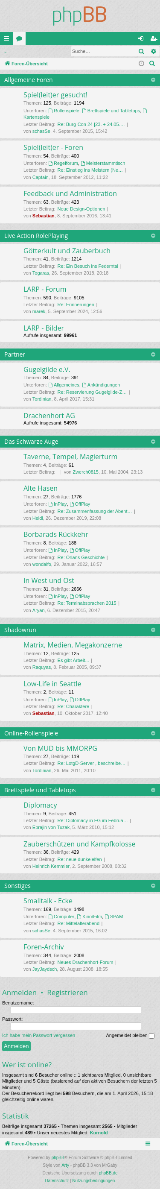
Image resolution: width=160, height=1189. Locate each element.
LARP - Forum (44, 289)
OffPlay (80, 504)
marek (39, 311)
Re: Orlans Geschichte (81, 557)
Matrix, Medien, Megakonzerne (72, 645)
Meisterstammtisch (103, 163)
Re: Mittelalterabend (78, 923)
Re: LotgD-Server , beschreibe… (92, 763)
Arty (65, 1165)
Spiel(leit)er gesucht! (55, 95)
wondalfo (41, 564)
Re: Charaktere (74, 706)
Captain (40, 177)
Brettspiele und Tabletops (111, 110)
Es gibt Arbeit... (73, 660)
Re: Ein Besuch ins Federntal (88, 266)
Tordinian (42, 398)
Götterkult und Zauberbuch (67, 250)
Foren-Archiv (43, 947)
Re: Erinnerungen (76, 304)
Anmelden (19, 51)
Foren (21, 40)
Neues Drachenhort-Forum (85, 962)
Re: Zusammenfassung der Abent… (95, 511)
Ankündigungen (101, 384)
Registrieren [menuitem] (155, 40)
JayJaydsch (44, 969)
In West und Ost (48, 580)
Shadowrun (20, 630)
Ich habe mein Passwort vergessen (38, 1035)
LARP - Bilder (43, 328)
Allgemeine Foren (28, 80)
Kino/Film (89, 916)
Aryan (38, 610)
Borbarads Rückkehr (55, 534)
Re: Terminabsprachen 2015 (87, 603)
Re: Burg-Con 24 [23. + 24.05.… (91, 124)
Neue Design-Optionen (81, 208)
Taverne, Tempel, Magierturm (70, 456)
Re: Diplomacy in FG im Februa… (93, 820)
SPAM (114, 916)
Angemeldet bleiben (130, 1036)
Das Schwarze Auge (31, 441)
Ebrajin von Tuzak (51, 827)
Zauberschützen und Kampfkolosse (79, 844)
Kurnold (99, 1132)
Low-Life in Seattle (52, 683)
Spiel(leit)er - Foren (53, 147)
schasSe (41, 131)
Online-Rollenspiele (31, 733)
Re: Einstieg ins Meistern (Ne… (90, 170)
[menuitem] (152, 63)
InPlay (57, 504)
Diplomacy (40, 805)
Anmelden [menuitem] (142, 40)
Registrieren (67, 992)
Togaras (40, 272)
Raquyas (41, 667)
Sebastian (43, 215)
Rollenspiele (63, 110)
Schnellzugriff (8, 40)
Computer (61, 916)
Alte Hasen (40, 488)
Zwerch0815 (86, 471)
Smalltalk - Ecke (48, 900)
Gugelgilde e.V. (46, 369)
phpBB (58, 1157)
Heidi (37, 518)
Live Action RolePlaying (36, 235)
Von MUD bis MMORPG (60, 748)
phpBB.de (108, 1173)
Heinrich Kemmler (51, 866)
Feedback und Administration (70, 193)
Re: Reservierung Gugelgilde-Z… (92, 392)
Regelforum (63, 163)
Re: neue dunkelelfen (80, 859)
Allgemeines (63, 384)
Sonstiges (17, 886)
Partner (14, 354)
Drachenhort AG (49, 415)
